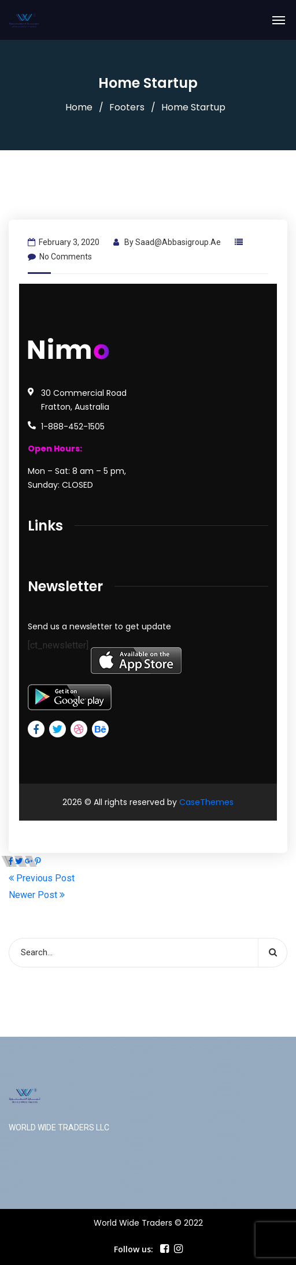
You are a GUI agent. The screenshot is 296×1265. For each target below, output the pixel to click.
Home (78, 107)
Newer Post (37, 894)
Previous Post (42, 878)
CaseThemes (206, 802)
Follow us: (133, 1249)
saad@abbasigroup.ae (178, 242)
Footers (127, 107)
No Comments (60, 256)
